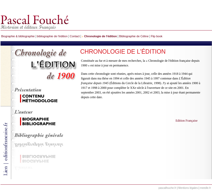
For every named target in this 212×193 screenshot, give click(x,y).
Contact (75, 36)
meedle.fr (205, 187)
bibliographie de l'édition (52, 36)
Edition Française (186, 120)
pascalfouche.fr (167, 187)
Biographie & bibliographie (18, 36)
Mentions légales (188, 187)
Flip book (156, 36)
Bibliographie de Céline (134, 36)
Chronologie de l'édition (100, 36)
